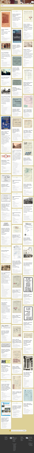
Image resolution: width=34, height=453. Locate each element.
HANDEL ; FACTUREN (15, 395)
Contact (22, 437)
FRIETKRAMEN (3, 112)
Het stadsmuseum (15, 437)
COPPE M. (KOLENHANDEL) (27, 135)
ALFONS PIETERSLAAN (4, 83)
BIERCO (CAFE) (3, 394)
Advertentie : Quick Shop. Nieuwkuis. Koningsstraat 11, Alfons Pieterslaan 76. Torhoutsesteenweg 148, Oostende (5, 230)
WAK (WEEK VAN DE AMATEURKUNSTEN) (4, 317)
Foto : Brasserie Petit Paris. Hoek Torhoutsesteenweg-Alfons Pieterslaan (28, 263)
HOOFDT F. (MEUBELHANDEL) (16, 371)
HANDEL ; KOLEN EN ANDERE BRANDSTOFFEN (27, 136)
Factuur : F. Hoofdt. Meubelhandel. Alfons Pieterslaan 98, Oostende (16, 367)
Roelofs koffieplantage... (5, 250)
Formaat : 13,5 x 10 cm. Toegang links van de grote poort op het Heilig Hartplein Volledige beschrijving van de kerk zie (5, 55)
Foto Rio (2, 321)
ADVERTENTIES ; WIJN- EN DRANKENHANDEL (5, 336)
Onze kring (30, 437)
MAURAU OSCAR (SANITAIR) (27, 349)
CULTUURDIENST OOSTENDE (5, 318)
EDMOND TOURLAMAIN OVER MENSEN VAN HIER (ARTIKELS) (6, 256)
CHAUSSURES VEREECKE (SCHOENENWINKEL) (4, 355)
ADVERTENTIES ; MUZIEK (26, 326)
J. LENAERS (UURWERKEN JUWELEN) (17, 396)
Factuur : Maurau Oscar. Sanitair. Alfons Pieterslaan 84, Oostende (28, 404)
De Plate (8, 2)
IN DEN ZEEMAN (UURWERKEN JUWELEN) (16, 398)
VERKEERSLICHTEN (4, 113)
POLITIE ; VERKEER (15, 167)
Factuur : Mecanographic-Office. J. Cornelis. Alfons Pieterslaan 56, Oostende (28, 110)
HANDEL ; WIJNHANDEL (4, 340)
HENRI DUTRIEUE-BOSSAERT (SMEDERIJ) (27, 34)
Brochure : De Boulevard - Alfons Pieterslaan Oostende (16, 15)
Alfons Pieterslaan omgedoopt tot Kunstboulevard (4, 303)
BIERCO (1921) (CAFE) (26, 60)
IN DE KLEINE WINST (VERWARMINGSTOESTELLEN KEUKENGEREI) (16, 415)
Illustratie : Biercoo (27, 49)
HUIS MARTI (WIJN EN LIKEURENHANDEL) (4, 337)
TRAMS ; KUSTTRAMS (15, 166)
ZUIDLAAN (25, 193)
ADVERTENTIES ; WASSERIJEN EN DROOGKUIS (5, 237)
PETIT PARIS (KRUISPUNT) (4, 107)
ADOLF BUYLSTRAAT (4, 427)
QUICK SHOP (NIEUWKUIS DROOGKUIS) (4, 239)
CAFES (2, 169)
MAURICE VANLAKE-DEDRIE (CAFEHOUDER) (27, 303)
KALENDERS (14, 202)
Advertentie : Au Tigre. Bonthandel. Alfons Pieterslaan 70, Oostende (5, 185)
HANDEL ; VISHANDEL (15, 53)
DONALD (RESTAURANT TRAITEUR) (5, 374)
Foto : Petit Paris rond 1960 (28, 206)
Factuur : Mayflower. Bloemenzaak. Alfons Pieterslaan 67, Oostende (28, 239)
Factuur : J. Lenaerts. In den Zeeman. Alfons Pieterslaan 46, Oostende (17, 392)
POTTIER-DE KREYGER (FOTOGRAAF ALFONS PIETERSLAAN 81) (6, 38)
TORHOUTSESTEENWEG (4, 240)
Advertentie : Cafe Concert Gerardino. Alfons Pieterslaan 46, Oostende (28, 295)
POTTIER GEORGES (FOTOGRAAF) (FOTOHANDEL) (16, 74)
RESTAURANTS (3, 375)
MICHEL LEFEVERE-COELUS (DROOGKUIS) (27, 88)
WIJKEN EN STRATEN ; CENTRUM (5, 82)
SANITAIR (25, 350)
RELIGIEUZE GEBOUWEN (4, 62)
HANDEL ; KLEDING (4, 191)
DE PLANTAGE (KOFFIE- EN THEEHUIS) (5, 254)
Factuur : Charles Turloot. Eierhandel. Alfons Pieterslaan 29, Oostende (16, 291)
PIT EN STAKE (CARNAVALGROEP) (5, 289)
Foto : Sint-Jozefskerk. (5, 52)
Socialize (6, 437)
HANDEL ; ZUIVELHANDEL (15, 321)
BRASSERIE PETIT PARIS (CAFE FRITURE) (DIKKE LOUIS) (27, 270)
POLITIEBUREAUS (4, 84)
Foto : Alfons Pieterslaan (5, 77)
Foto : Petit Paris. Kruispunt (5, 96)
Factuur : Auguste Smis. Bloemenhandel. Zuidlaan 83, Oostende (28, 185)
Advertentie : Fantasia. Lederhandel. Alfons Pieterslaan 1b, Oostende (16, 110)
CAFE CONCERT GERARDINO (27, 327)
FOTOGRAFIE (3, 37)
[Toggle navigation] (32, 2)
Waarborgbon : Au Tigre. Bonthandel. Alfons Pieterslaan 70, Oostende (16, 236)
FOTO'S (2, 61)
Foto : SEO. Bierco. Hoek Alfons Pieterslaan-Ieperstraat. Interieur (28, 373)
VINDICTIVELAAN (26, 38)
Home (2, 5)
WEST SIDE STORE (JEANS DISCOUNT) (16, 187)
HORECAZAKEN (14, 25)
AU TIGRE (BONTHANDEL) (4, 189)
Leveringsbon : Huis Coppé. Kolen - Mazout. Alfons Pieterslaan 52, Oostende (28, 131)
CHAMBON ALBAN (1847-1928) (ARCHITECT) (16, 172)
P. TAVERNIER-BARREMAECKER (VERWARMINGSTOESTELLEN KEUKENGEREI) (16, 412)
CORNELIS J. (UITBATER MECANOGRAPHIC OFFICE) (16, 93)
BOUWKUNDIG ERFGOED (4, 63)
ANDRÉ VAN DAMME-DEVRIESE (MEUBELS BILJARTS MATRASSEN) (16, 345)
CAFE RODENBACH (4, 168)
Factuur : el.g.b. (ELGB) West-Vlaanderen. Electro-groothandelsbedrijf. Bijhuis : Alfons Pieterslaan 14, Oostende (16, 263)
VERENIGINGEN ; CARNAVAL (5, 290)
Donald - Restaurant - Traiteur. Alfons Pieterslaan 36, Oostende (5, 366)
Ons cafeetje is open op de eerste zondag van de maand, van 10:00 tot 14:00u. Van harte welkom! (14, 447)
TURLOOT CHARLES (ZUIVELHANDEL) (17, 320)
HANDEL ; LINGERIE (15, 138)
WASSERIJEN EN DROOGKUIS (27, 92)
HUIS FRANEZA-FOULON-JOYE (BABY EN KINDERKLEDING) (6, 214)
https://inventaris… (4, 58)
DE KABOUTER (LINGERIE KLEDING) (17, 136)
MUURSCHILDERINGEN (26, 386)
